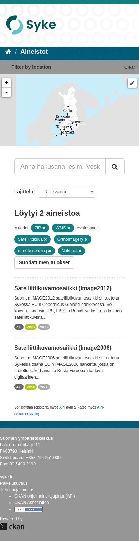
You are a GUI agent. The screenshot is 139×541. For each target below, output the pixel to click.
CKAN (12, 526)
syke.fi (6, 476)
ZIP (18, 327)
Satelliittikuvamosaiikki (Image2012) (63, 288)
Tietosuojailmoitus (17, 489)
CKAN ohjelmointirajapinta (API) (44, 496)
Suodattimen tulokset (44, 262)
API (62, 407)
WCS (44, 327)
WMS (31, 327)
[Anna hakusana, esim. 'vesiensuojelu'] (60, 166)
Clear (129, 67)
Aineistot (34, 51)
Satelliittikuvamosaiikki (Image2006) (63, 348)
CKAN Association (31, 502)
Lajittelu (24, 191)
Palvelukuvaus (13, 483)
